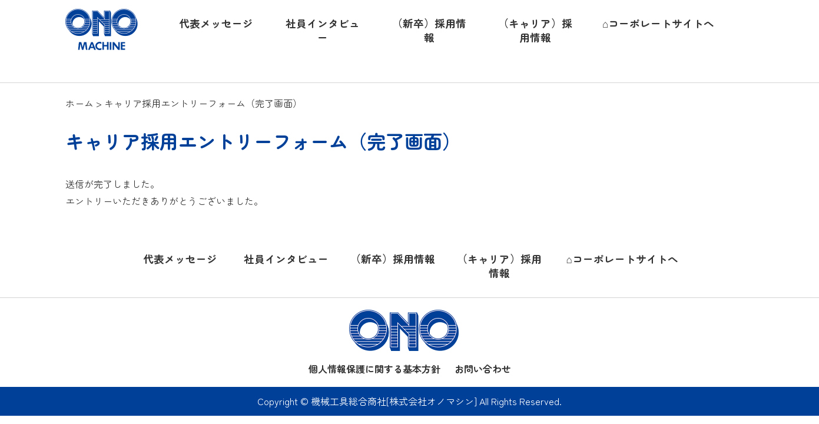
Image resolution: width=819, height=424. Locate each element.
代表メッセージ (180, 258)
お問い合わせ (483, 369)
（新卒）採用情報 (392, 258)
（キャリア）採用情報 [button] (535, 30)
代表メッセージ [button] (216, 23)
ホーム (79, 103)
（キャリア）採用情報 (499, 266)
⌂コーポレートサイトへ (622, 258)
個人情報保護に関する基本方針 (374, 369)
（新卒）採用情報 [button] (429, 30)
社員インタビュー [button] (323, 30)
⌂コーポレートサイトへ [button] (658, 23)
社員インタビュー (286, 258)
